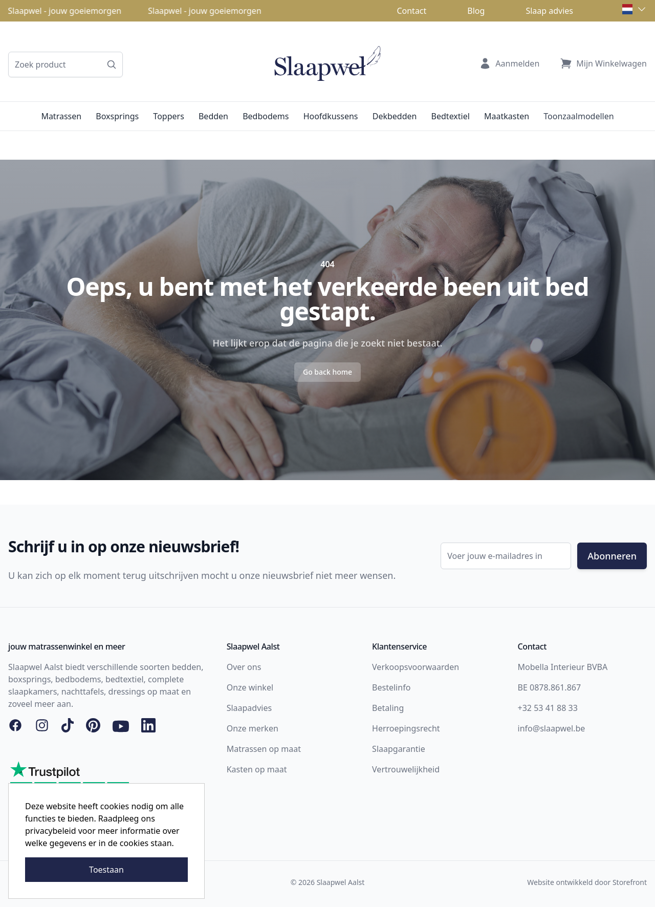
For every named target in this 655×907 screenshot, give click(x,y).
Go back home (327, 372)
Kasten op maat (257, 769)
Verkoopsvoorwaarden (415, 667)
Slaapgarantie (398, 748)
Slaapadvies (249, 708)
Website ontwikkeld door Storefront (587, 882)
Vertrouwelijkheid (406, 769)
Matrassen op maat (264, 748)
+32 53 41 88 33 (548, 708)
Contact (411, 10)
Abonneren (612, 556)
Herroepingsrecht (406, 728)
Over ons (244, 667)
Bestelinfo (391, 687)
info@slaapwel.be (551, 728)
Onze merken (252, 728)
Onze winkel (250, 687)
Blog (476, 10)
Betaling (388, 708)
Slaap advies (549, 10)
